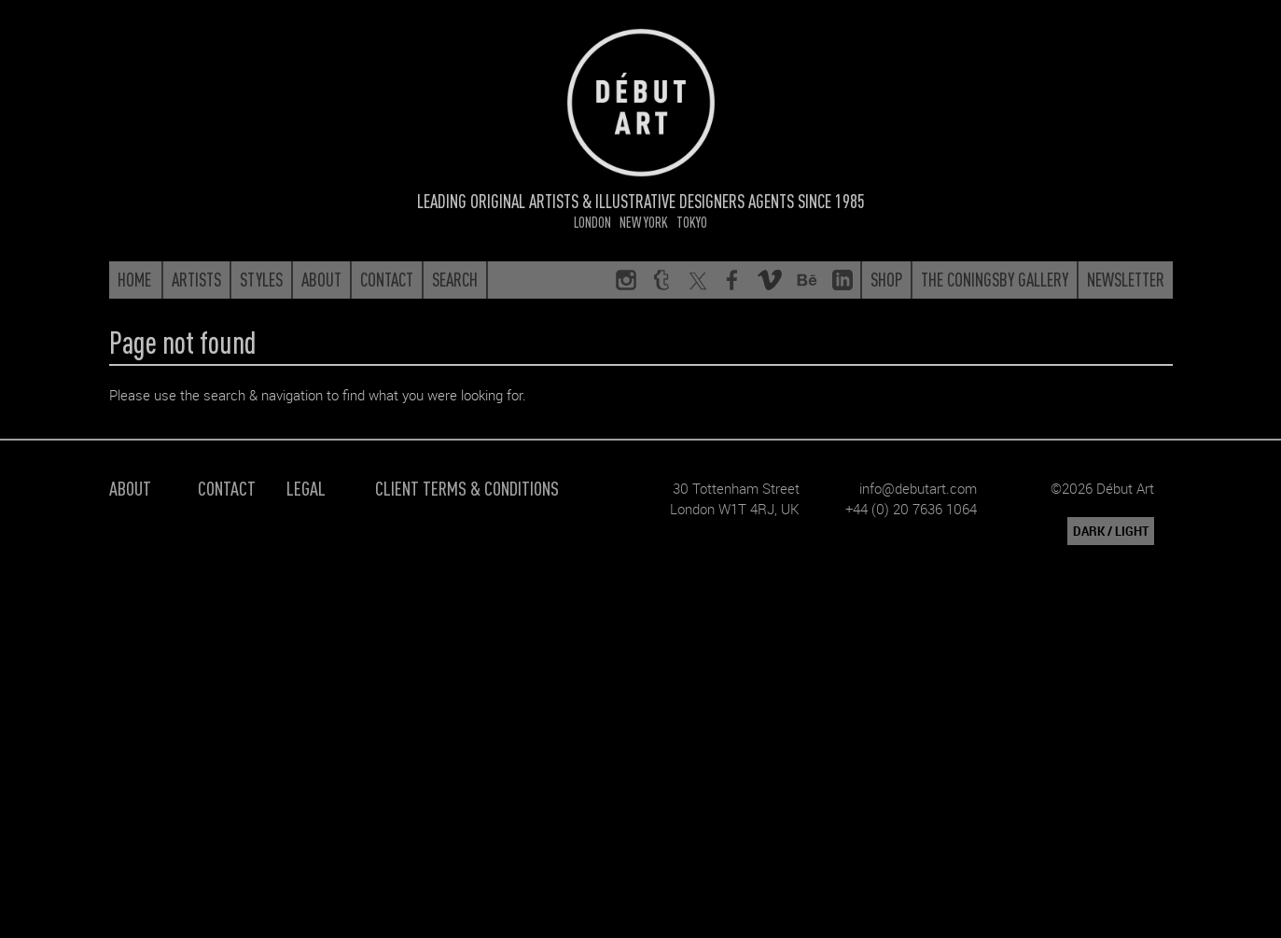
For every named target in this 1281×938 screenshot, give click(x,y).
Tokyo (691, 221)
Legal (306, 487)
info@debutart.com (918, 488)
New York (644, 221)
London (592, 221)
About (130, 487)
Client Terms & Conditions (467, 487)
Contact (227, 487)
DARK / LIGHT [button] (1111, 531)
